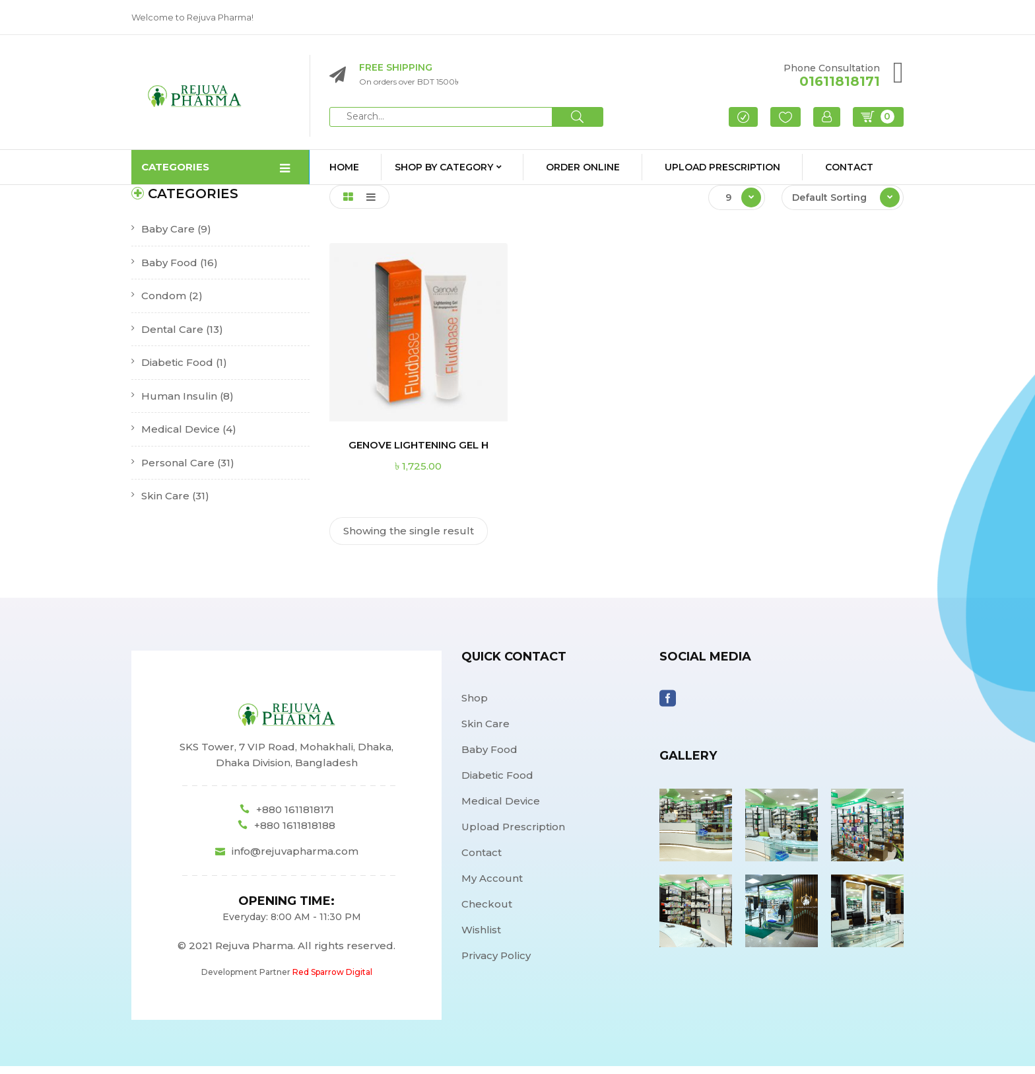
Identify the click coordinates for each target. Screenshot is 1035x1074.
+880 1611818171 (295, 817)
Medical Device (180, 437)
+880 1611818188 (294, 833)
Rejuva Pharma (254, 953)
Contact (481, 859)
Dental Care (172, 336)
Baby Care (168, 237)
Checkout (486, 911)
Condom (163, 303)
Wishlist (481, 937)
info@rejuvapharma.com (295, 859)
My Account (492, 885)
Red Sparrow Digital (332, 980)
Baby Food (169, 270)
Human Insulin (179, 403)
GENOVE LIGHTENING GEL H (418, 453)
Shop (474, 705)
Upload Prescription (513, 834)
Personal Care (178, 470)
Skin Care (165, 503)
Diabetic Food (177, 370)
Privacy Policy (496, 962)
